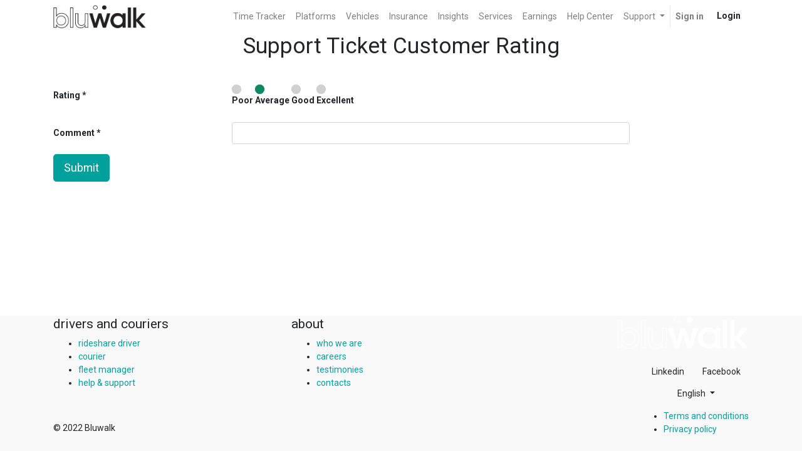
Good (303, 95)
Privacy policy (690, 429)
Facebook (721, 371)
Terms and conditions (706, 416)
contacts (333, 383)
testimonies (339, 370)
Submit (81, 168)
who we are (339, 343)
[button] (696, 394)
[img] (683, 332)
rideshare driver (109, 343)
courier (92, 356)
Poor (242, 95)
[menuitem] (259, 16)
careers (331, 356)
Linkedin (668, 371)
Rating (66, 95)
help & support (106, 383)
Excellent (335, 95)
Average (272, 95)
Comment (74, 133)
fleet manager (106, 370)
